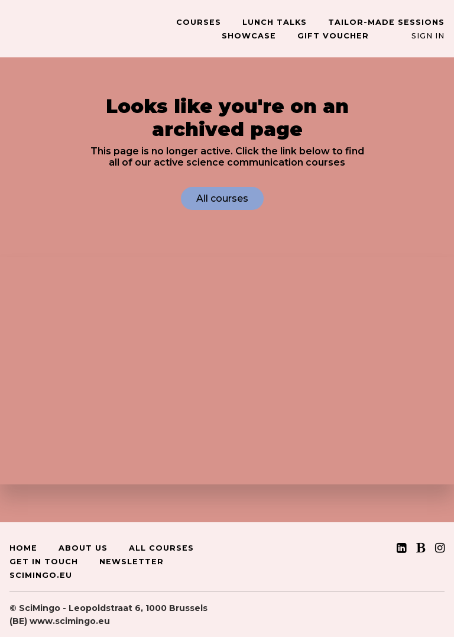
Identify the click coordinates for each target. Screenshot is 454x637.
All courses (222, 198)
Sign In (428, 35)
